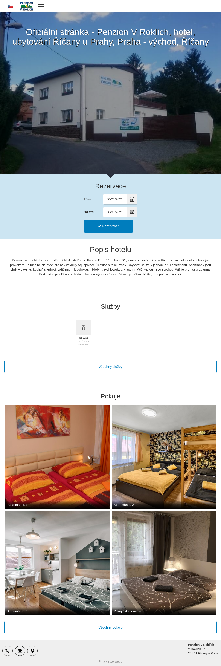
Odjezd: (89, 212)
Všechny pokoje (110, 627)
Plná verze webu (110, 661)
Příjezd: (89, 199)
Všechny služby (110, 367)
